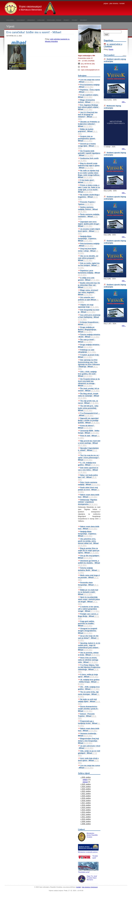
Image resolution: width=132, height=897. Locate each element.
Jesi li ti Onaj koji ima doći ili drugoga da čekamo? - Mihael (87, 115)
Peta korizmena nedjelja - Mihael (89, 245)
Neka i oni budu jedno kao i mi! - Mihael (88, 477)
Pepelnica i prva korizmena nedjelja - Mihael (89, 273)
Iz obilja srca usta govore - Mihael (89, 279)
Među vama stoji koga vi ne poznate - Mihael (89, 577)
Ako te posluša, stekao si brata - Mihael (89, 654)
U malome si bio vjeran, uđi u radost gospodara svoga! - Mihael (88, 609)
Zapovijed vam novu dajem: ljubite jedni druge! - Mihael (89, 224)
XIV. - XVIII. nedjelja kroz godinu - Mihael (89, 688)
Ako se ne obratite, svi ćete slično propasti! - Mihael (88, 258)
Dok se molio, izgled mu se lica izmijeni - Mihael (89, 265)
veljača (85, 780)
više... (124, 102)
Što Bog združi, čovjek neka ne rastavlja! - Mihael (88, 396)
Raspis (111, 49)
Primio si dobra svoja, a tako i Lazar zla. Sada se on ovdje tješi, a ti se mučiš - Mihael (89, 188)
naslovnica (10, 20)
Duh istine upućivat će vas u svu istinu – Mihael (88, 470)
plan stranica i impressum (90, 887)
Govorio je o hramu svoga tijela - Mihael (88, 146)
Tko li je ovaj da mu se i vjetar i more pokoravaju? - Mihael (89, 457)
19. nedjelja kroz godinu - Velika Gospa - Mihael (89, 682)
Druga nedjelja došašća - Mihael (89, 346)
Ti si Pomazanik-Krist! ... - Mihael (89, 414)
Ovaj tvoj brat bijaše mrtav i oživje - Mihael (88, 251)
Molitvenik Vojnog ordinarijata (112, 107)
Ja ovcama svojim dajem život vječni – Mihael (89, 231)
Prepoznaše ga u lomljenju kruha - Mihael (89, 723)
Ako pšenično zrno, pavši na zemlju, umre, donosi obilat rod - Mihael (88, 542)
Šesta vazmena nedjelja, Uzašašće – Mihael (89, 216)
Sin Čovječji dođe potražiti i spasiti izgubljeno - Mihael (89, 153)
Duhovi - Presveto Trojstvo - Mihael (87, 716)
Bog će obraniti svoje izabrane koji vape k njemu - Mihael (89, 165)
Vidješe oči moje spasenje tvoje (88, 306)
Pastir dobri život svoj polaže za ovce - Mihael (89, 489)
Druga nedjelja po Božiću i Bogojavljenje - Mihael (87, 329)
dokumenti (83, 20)
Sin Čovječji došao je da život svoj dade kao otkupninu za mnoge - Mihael (89, 382)
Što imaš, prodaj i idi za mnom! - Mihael (89, 389)
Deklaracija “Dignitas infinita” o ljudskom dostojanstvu (88, 502)
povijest (74, 20)
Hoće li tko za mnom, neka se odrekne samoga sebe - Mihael (88, 660)
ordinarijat (31, 20)
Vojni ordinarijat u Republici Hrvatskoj (30, 8)
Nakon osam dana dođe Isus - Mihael (88, 496)
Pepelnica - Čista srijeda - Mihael (89, 91)
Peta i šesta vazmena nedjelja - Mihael (89, 483)
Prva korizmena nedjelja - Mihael (89, 86)
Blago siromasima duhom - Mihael (89, 101)
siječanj (85, 782)
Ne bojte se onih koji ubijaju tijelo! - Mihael (89, 701)
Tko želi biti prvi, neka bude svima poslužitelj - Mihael (88, 408)
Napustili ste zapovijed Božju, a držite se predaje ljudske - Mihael (89, 420)
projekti (66, 20)
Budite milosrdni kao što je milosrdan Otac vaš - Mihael (89, 285)
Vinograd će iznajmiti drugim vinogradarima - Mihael (87, 630)
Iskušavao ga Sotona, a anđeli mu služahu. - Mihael (89, 563)
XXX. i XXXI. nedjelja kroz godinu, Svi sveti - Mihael (87, 374)
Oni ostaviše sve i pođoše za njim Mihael (88, 299)
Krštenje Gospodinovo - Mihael (88, 323)
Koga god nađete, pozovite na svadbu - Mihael (86, 623)
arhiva (124, 55)
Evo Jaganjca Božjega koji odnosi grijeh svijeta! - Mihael (88, 107)
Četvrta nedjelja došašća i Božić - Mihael (89, 336)
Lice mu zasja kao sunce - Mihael (89, 81)
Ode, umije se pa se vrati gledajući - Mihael (89, 753)
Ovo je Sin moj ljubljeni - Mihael (89, 557)
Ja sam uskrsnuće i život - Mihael (89, 747)
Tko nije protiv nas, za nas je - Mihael (88, 402)
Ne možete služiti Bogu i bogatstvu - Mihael (89, 197)
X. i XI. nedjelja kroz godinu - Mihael (89, 464)
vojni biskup (20, 20)
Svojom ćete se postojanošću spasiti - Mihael (87, 138)
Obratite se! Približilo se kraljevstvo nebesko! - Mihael (89, 124)
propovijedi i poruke (54, 20)
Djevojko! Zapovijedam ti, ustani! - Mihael (88, 450)
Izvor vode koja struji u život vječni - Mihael (88, 760)
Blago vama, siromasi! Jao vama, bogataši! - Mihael (88, 292)
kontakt (122, 3)
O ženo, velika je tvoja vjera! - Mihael (88, 675)
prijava (106, 3)
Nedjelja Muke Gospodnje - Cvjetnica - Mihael (87, 238)
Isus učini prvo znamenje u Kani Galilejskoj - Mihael (89, 317)
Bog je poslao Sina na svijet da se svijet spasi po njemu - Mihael (88, 550)
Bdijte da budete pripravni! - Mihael (88, 131)
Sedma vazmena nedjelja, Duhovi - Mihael (88, 209)
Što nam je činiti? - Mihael (86, 341)
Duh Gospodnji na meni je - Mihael (88, 311)
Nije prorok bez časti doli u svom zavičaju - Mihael (89, 443)
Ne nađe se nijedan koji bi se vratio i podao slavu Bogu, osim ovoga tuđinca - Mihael (89, 174)
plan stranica (113, 3)
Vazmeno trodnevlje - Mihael (87, 734)
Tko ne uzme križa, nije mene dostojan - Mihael (89, 694)
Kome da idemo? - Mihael (86, 427)
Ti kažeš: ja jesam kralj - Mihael (89, 356)
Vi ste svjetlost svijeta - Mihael (88, 96)
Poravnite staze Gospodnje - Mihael (88, 585)
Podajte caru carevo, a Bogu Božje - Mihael (88, 616)
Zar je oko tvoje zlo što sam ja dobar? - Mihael (88, 638)
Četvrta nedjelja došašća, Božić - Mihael (89, 570)
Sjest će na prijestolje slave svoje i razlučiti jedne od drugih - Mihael (89, 600)
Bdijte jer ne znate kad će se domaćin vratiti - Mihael (88, 592)
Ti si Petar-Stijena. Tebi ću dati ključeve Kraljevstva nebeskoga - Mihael (89, 668)
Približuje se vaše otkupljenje (87, 351)
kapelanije (41, 20)
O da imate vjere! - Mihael (86, 181)
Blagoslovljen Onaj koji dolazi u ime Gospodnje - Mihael (88, 741)
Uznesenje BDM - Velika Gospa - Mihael (88, 432)
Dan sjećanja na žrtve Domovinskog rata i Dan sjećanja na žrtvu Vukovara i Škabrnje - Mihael (89, 364)
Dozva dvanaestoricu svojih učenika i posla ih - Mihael (88, 708)
